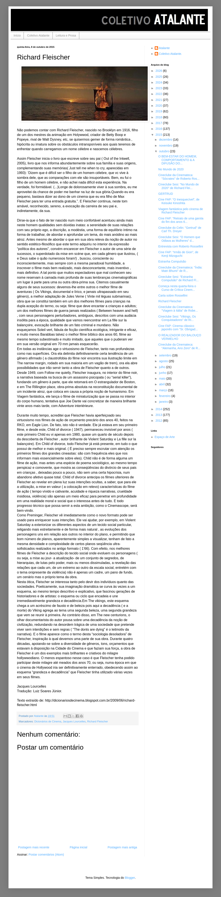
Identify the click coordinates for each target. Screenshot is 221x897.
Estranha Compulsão (172, 261)
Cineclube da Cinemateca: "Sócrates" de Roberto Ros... (179, 176)
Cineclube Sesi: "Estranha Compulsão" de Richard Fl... (178, 278)
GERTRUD (165, 193)
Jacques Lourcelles (74, 721)
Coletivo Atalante (38, 35)
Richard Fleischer (97, 721)
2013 (159, 415)
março (163, 390)
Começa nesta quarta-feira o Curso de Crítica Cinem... (177, 287)
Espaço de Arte (165, 437)
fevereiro (165, 396)
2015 (159, 134)
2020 (159, 105)
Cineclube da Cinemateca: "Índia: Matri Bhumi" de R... (180, 269)
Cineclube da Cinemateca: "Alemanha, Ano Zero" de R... (179, 346)
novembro (166, 145)
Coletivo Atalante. (170, 53)
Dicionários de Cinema (47, 721)
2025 (159, 76)
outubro (164, 151)
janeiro (164, 401)
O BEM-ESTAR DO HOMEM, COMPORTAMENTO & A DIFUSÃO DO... (177, 160)
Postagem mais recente (33, 847)
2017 (159, 123)
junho (163, 372)
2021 (159, 100)
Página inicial (78, 847)
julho (162, 367)
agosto (164, 361)
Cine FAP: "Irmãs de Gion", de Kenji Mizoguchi (178, 253)
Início (17, 35)
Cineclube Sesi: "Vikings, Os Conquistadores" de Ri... (177, 318)
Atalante (164, 48)
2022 (159, 94)
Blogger (130, 877)
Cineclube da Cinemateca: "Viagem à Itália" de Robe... (178, 308)
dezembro (166, 139)
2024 (159, 82)
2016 (159, 128)
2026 (159, 70)
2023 (159, 88)
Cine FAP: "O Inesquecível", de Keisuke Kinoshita (179, 201)
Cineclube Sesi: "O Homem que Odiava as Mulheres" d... (179, 238)
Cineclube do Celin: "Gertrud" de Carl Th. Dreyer (179, 229)
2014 (159, 409)
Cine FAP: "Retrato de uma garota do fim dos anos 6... (180, 220)
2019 (159, 111)
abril (162, 384)
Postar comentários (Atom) (46, 854)
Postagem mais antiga (122, 847)
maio (162, 378)
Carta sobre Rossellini (172, 295)
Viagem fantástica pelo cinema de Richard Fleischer (180, 210)
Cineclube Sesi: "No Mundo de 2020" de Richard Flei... (178, 186)
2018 (159, 117)
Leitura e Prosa (66, 35)
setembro (165, 355)
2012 (159, 420)
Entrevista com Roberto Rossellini (180, 246)
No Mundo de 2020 (171, 169)
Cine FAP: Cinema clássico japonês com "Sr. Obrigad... (178, 327)
